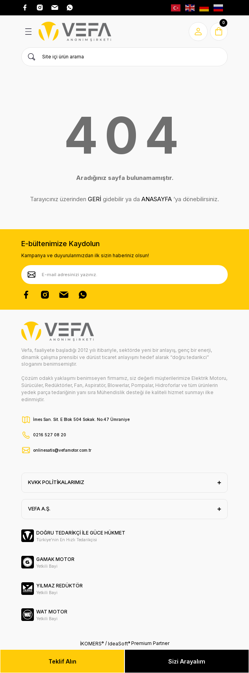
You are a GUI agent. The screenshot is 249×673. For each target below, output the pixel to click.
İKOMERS (92, 643)
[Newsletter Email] (124, 274)
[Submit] (31, 274)
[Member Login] (197, 31)
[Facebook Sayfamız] (26, 294)
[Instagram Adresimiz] (39, 7)
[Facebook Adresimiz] (24, 7)
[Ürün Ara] (31, 56)
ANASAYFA (156, 199)
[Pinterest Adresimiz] (54, 7)
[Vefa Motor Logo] (75, 31)
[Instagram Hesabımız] (45, 294)
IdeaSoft (119, 643)
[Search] (124, 56)
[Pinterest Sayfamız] (64, 294)
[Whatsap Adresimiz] (69, 7)
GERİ (94, 199)
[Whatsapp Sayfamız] (82, 294)
